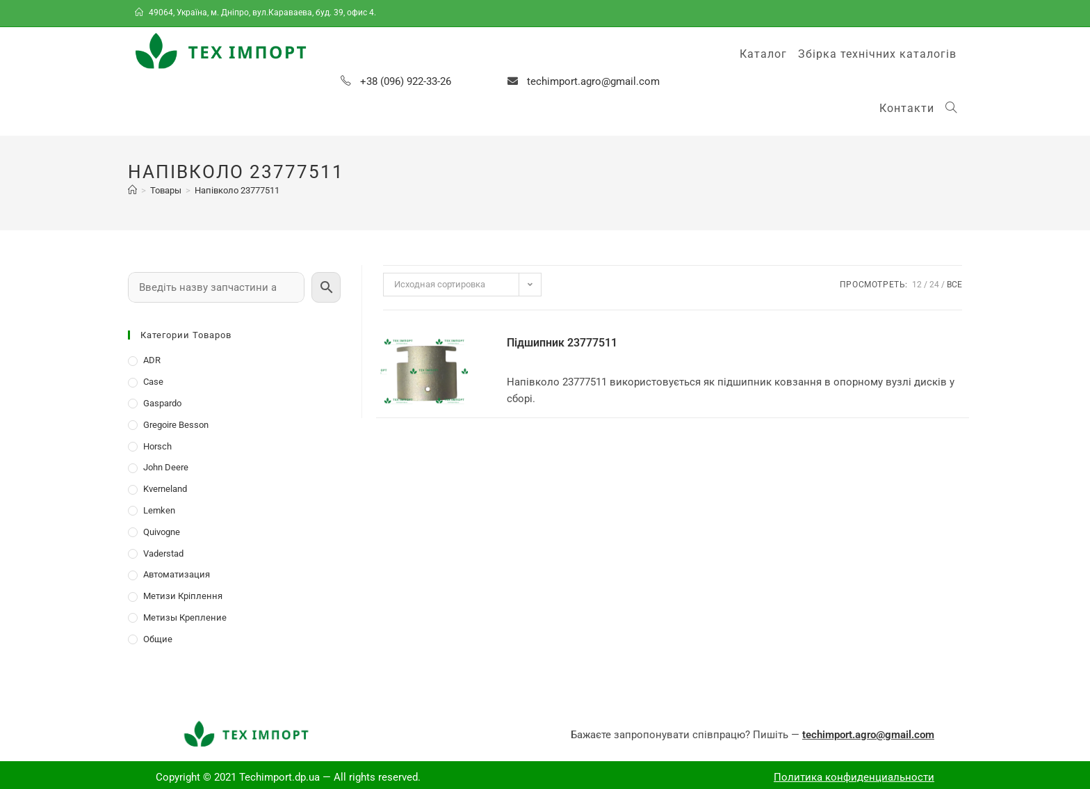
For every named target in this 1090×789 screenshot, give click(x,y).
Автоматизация (176, 574)
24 (934, 284)
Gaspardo (162, 403)
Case (153, 381)
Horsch (157, 446)
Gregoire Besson (176, 425)
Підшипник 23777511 (562, 342)
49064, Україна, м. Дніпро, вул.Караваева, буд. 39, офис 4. (256, 12)
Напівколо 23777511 (237, 190)
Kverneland (165, 489)
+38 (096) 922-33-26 (405, 81)
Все (954, 284)
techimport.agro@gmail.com (593, 81)
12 (917, 284)
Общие (157, 639)
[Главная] (132, 190)
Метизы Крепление (185, 617)
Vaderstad (163, 553)
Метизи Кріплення (182, 596)
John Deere (165, 467)
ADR (152, 360)
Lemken (159, 510)
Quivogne (161, 532)
